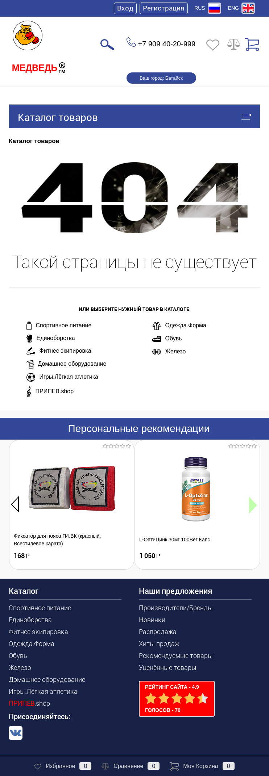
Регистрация (164, 8)
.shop (29, 703)
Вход (125, 8)
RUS (199, 8)
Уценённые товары (167, 667)
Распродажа (158, 632)
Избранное (62, 766)
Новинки (152, 620)
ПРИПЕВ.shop (50, 392)
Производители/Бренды (176, 608)
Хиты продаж (159, 643)
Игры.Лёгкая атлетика (62, 377)
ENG (233, 8)
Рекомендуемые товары (176, 655)
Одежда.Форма (179, 326)
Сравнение (131, 766)
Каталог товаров (134, 116)
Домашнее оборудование (66, 364)
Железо (169, 351)
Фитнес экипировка (58, 351)
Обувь (167, 339)
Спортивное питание (59, 326)
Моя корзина (202, 766)
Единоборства (50, 339)
